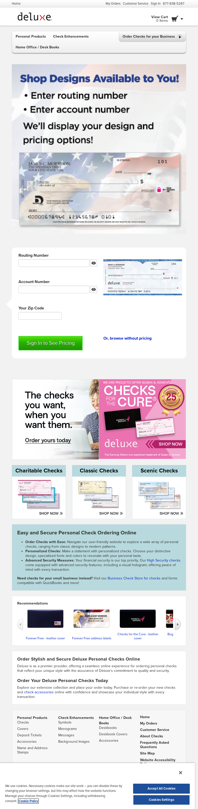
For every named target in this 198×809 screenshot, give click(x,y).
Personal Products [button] (31, 36)
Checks (23, 722)
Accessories (27, 741)
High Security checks (164, 560)
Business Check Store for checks (134, 578)
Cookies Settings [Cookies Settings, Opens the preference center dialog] (161, 800)
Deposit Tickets (29, 735)
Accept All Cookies (161, 788)
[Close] (180, 772)
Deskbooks (108, 728)
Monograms (67, 729)
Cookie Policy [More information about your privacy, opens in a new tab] (28, 801)
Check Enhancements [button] (71, 36)
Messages (66, 735)
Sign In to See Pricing (51, 343)
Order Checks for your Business (152, 36)
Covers (22, 729)
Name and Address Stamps (32, 750)
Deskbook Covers (113, 734)
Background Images (74, 741)
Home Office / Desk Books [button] (37, 47)
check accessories (39, 692)
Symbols (65, 722)
